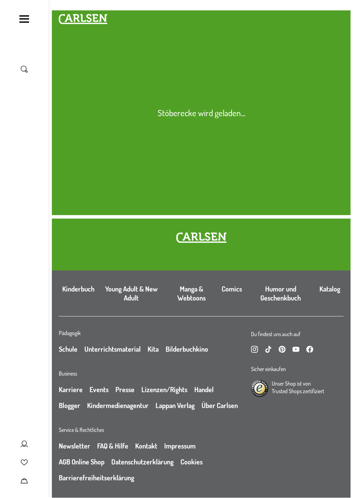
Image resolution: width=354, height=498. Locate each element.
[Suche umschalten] (24, 69)
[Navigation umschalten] (24, 19)
